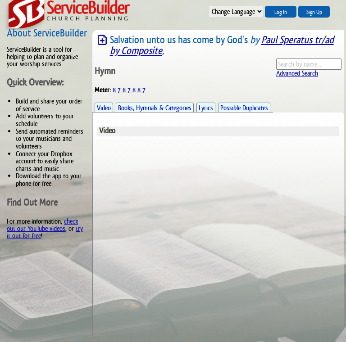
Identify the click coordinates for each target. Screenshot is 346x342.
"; (236, 11)
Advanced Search (297, 73)
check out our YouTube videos (42, 225)
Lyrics (206, 108)
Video (104, 108)
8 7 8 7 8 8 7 (129, 90)
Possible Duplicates (244, 108)
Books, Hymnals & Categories (154, 108)
